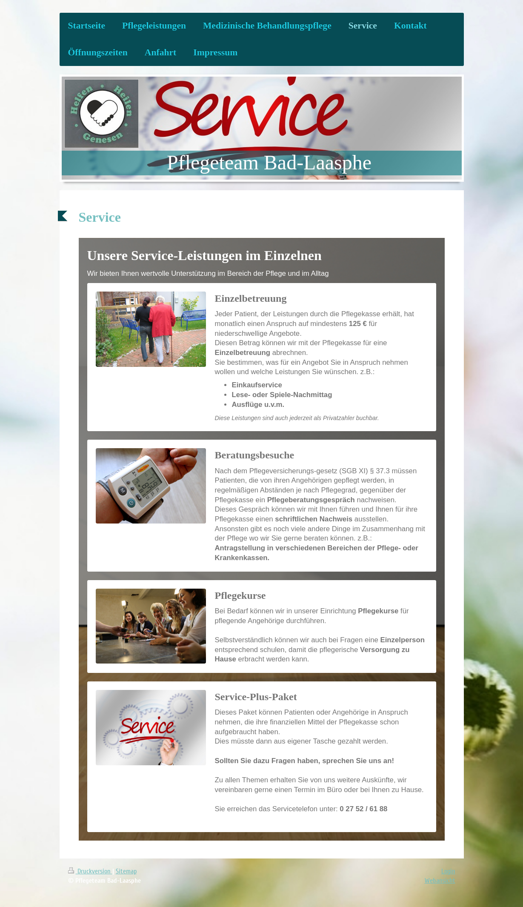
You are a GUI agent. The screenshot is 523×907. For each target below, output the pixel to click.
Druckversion (90, 871)
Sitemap (126, 871)
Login (448, 871)
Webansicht (440, 880)
